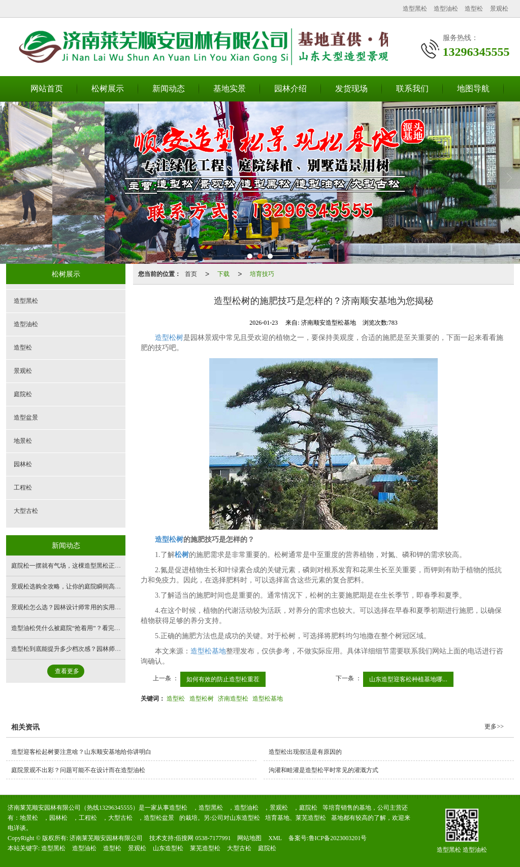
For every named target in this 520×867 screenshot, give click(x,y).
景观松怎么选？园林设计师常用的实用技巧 (69, 607)
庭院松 (23, 394)
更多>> (494, 726)
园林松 (23, 464)
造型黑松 (415, 8)
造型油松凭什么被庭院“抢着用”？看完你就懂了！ (78, 628)
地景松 (23, 440)
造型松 (474, 8)
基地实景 (229, 88)
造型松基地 (208, 651)
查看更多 (67, 671)
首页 (191, 274)
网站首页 (46, 88)
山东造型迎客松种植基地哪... (408, 679)
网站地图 (249, 838)
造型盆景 (26, 417)
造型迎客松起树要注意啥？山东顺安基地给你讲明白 (81, 751)
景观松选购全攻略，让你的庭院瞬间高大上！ (72, 586)
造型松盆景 (159, 817)
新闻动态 (168, 88)
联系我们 (412, 88)
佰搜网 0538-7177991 (203, 838)
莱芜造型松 (311, 817)
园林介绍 (290, 88)
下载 (223, 274)
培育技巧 (262, 274)
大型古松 (26, 510)
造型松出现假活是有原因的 (305, 751)
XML (275, 838)
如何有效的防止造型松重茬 (222, 679)
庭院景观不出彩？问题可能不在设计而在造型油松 (78, 770)
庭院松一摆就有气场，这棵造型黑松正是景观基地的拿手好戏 (93, 565)
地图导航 (473, 88)
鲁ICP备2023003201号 (338, 838)
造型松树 (169, 337)
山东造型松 (245, 817)
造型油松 (446, 8)
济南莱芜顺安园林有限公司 (106, 838)
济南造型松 (233, 698)
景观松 (499, 8)
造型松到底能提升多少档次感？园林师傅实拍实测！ (81, 648)
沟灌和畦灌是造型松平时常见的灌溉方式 (323, 770)
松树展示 (107, 88)
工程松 (23, 487)
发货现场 (351, 88)
